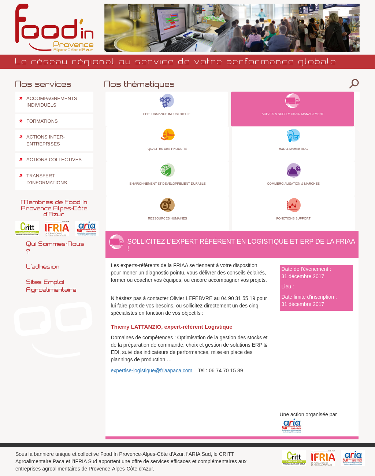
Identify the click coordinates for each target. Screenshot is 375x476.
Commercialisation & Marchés (293, 183)
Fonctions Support (293, 218)
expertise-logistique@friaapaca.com (152, 370)
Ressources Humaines (167, 218)
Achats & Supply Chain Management (293, 114)
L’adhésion (43, 266)
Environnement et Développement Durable (167, 183)
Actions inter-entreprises (45, 140)
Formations (42, 121)
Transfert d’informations (46, 179)
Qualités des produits (167, 149)
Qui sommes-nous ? (55, 247)
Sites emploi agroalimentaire (51, 285)
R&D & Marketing (293, 149)
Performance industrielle (166, 114)
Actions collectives (54, 159)
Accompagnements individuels (51, 102)
